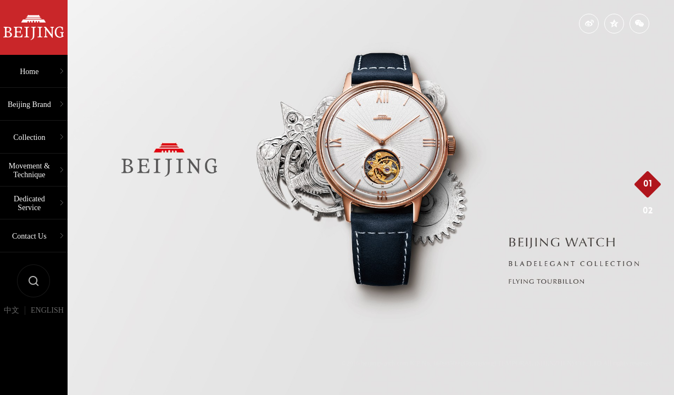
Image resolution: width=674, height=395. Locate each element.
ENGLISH (47, 310)
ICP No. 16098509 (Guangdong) (453, 363)
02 (648, 211)
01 (647, 184)
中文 (11, 310)
